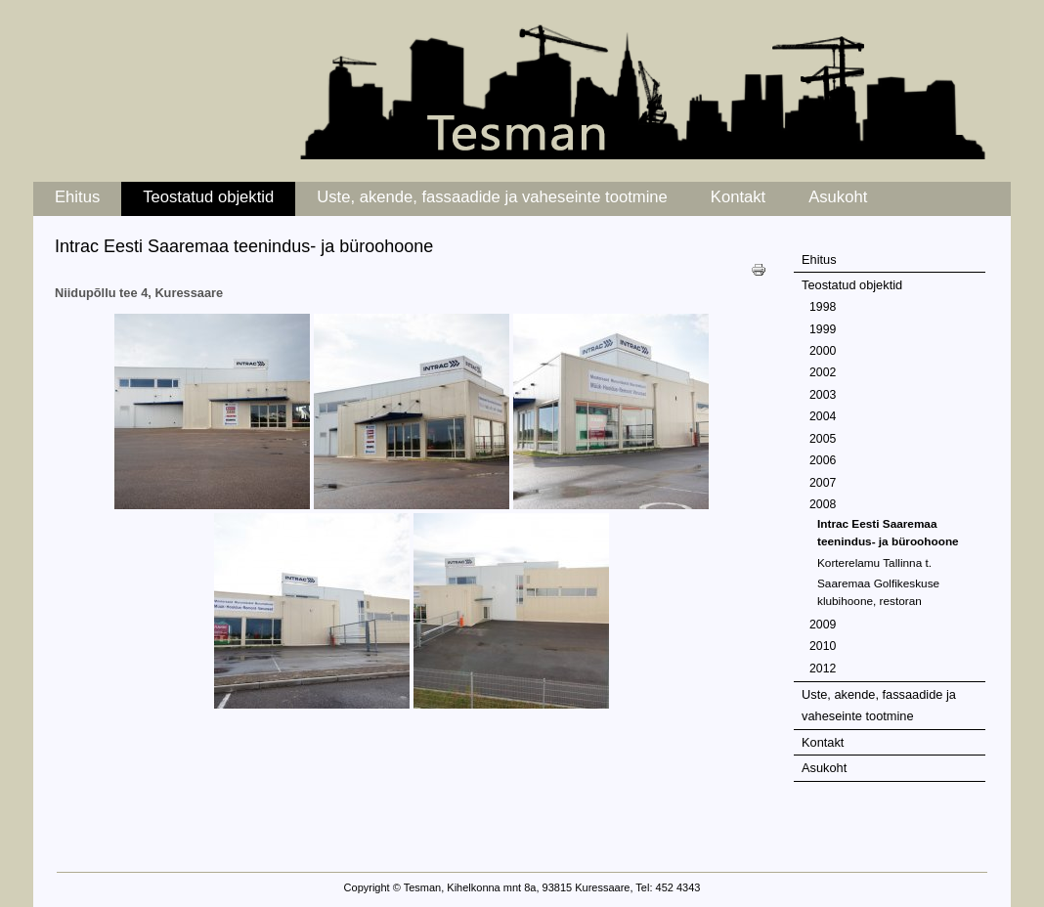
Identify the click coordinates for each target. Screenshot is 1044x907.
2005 (822, 439)
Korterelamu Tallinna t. (874, 562)
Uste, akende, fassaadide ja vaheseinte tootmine (492, 197)
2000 (822, 351)
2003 (822, 395)
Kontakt (738, 197)
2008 (822, 504)
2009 (822, 624)
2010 (822, 646)
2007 (822, 483)
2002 (822, 372)
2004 (822, 416)
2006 (822, 460)
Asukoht (837, 197)
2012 (822, 668)
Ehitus (77, 197)
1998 (822, 307)
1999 (822, 329)
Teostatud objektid (208, 197)
